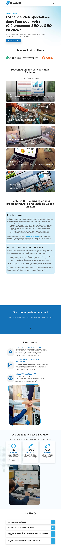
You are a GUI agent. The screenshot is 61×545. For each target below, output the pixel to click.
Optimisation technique (15, 117)
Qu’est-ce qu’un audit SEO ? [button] (17, 507)
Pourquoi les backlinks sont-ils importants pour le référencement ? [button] (25, 526)
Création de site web (14, 184)
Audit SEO (11, 94)
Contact (36, 542)
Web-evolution (18, 542)
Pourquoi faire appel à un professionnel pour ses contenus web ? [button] (28, 518)
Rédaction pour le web (15, 139)
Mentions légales (43, 542)
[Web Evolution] (14, 1)
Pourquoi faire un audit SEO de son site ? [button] (22, 512)
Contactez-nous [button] (13, 40)
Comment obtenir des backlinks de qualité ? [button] (23, 532)
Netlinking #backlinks (15, 162)
